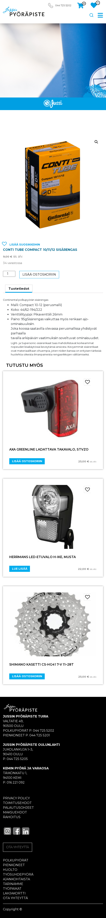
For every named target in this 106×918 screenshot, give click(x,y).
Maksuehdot (15, 812)
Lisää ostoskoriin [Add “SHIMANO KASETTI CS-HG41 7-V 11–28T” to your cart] (27, 676)
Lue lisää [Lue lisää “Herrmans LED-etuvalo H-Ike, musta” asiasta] (19, 568)
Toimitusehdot (17, 803)
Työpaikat (12, 888)
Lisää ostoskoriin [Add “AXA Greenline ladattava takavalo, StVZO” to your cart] (27, 461)
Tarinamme (13, 884)
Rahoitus (11, 817)
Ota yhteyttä (15, 898)
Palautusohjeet (18, 807)
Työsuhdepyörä (18, 874)
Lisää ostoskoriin (39, 274)
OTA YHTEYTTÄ (17, 847)
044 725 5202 (63, 5)
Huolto (10, 870)
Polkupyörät (15, 860)
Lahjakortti (14, 893)
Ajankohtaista (16, 879)
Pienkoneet (14, 865)
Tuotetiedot (18, 289)
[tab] (19, 289)
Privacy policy (16, 798)
